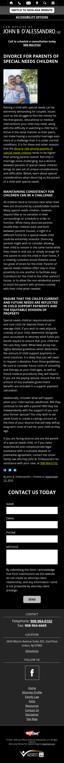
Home (11, 3)
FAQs (32, 701)
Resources (32, 706)
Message (12, 547)
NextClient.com (48, 744)
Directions (32, 651)
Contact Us (32, 710)
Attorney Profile (32, 692)
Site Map (32, 719)
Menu (53, 3)
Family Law (32, 697)
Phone (11, 532)
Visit (37, 3)
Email (28, 3)
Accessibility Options (32, 17)
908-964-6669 (35, 625)
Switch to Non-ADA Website (32, 10)
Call (20, 3)
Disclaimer (32, 714)
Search (45, 3)
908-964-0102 (32, 45)
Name (10, 504)
